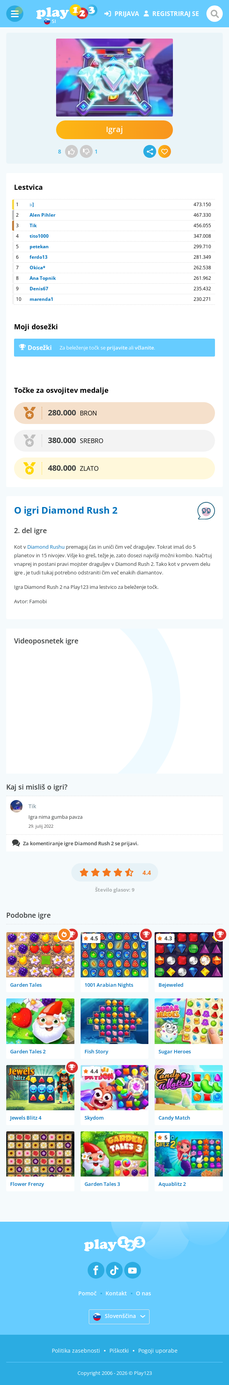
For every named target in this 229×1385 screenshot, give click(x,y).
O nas (143, 1293)
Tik (33, 225)
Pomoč (87, 1293)
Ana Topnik (43, 278)
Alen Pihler (42, 215)
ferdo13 (39, 257)
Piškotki (119, 1350)
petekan (39, 246)
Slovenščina (114, 1316)
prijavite (117, 347)
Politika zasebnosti (76, 1350)
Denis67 (39, 288)
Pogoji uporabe (158, 1350)
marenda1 (41, 299)
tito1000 (39, 236)
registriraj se (171, 13)
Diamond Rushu (46, 546)
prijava (121, 13)
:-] (32, 204)
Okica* (38, 267)
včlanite (144, 347)
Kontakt (116, 1293)
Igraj (114, 129)
